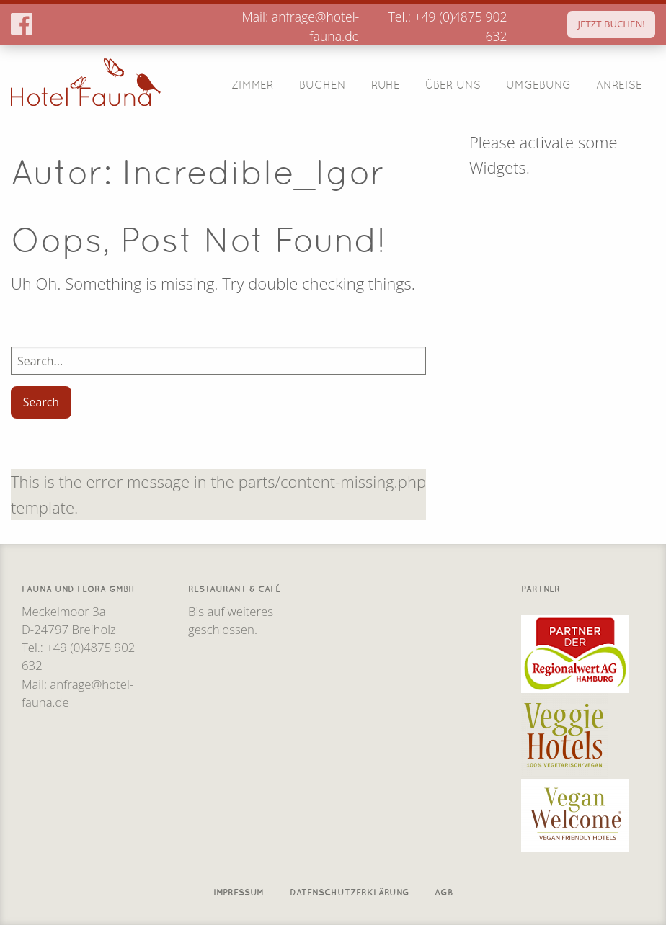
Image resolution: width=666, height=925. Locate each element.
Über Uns (453, 83)
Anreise (619, 83)
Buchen (322, 83)
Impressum (238, 890)
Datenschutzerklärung (349, 890)
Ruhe (385, 83)
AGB (444, 890)
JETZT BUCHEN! (611, 23)
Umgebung (538, 83)
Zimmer (252, 83)
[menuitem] (252, 84)
